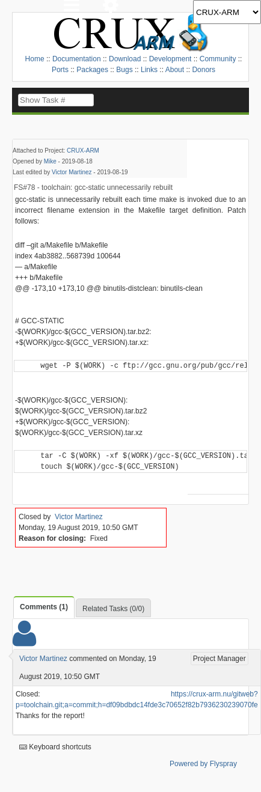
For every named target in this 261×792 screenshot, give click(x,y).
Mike (50, 161)
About (174, 69)
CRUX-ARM (83, 150)
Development (170, 59)
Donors (203, 69)
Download (125, 59)
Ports (60, 69)
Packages (92, 69)
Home (35, 59)
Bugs (124, 69)
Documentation (76, 59)
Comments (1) (44, 607)
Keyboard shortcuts (55, 747)
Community (218, 59)
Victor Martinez (72, 172)
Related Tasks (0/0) (113, 609)
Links (149, 69)
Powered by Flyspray (203, 764)
